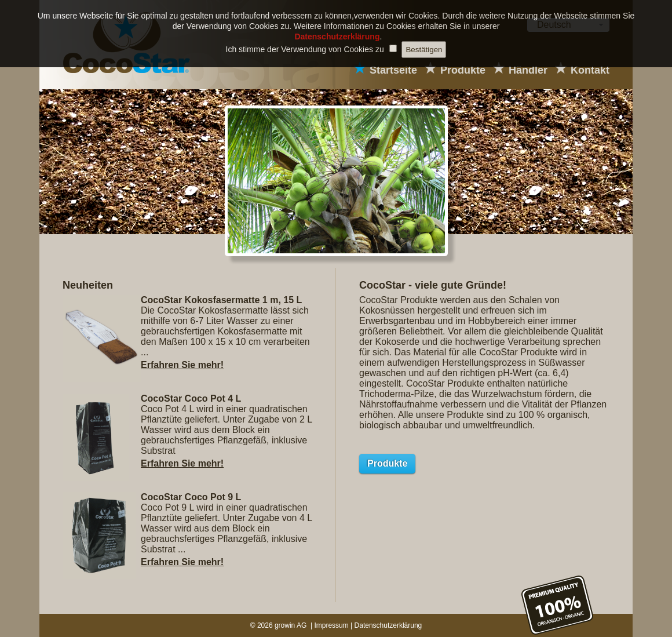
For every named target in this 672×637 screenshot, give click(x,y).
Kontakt (590, 70)
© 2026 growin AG (279, 625)
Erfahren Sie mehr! (182, 365)
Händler (528, 70)
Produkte (462, 70)
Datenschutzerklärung (388, 625)
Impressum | (334, 625)
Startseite (393, 70)
